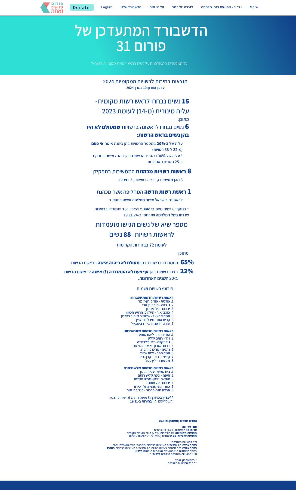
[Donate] (82, 7)
